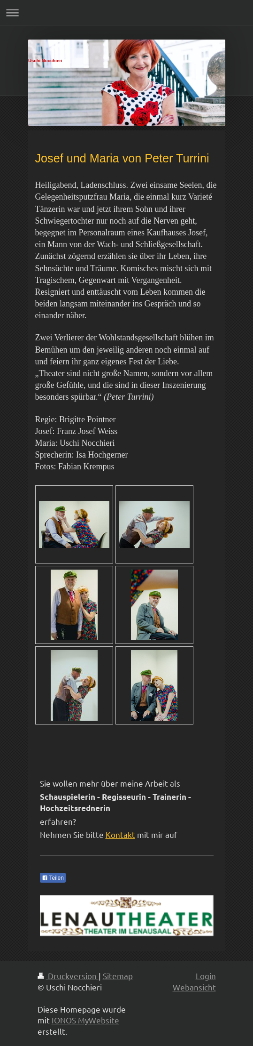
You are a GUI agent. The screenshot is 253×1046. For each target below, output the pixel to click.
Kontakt (120, 834)
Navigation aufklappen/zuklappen (126, 12)
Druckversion (68, 976)
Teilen (53, 878)
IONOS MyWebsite (85, 1020)
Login (206, 976)
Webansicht (194, 987)
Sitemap (118, 976)
